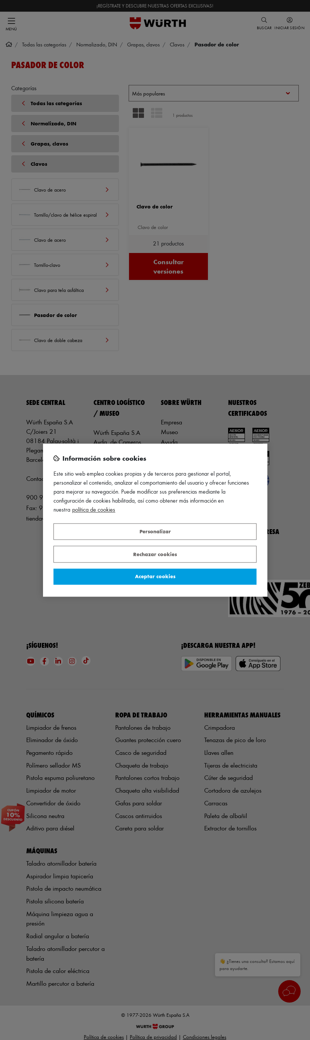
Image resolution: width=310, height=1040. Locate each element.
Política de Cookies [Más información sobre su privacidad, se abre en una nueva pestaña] (93, 509)
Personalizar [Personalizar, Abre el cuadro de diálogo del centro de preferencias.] (155, 531)
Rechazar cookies (155, 554)
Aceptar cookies (155, 576)
